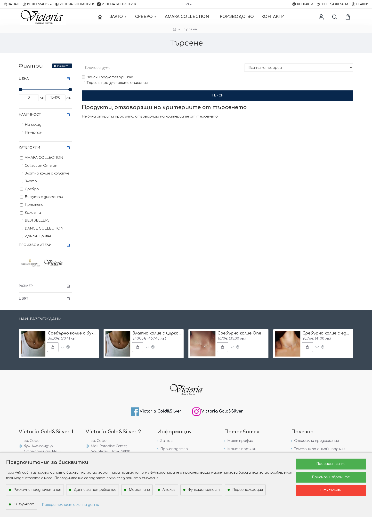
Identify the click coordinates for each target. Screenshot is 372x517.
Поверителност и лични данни (70, 505)
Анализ (168, 490)
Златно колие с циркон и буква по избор (157, 333)
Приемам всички (331, 464)
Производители (35, 245)
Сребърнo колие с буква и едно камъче (72, 333)
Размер (26, 286)
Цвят (23, 298)
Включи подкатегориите (107, 77)
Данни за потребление (95, 490)
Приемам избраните (331, 477)
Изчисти (63, 66)
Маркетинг (139, 490)
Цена (24, 78)
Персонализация (247, 490)
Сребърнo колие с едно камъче (327, 333)
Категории (29, 147)
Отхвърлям (330, 490)
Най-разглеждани (40, 319)
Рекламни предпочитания (37, 490)
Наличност (30, 114)
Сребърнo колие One (239, 333)
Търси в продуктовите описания (115, 83)
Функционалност (204, 490)
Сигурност (24, 504)
